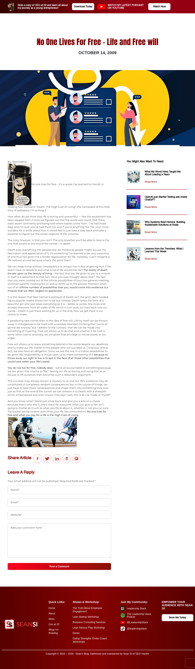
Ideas (52, 619)
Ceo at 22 (54, 624)
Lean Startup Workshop (86, 616)
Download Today (83, 6)
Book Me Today (177, 617)
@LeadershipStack (137, 622)
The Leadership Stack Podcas (139, 615)
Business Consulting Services (89, 622)
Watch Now (159, 6)
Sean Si (127, 653)
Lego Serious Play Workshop (89, 627)
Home (52, 608)
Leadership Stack (136, 608)
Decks (76, 633)
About (52, 613)
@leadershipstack (137, 628)
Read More (151, 181)
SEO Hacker (142, 653)
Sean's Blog (82, 653)
